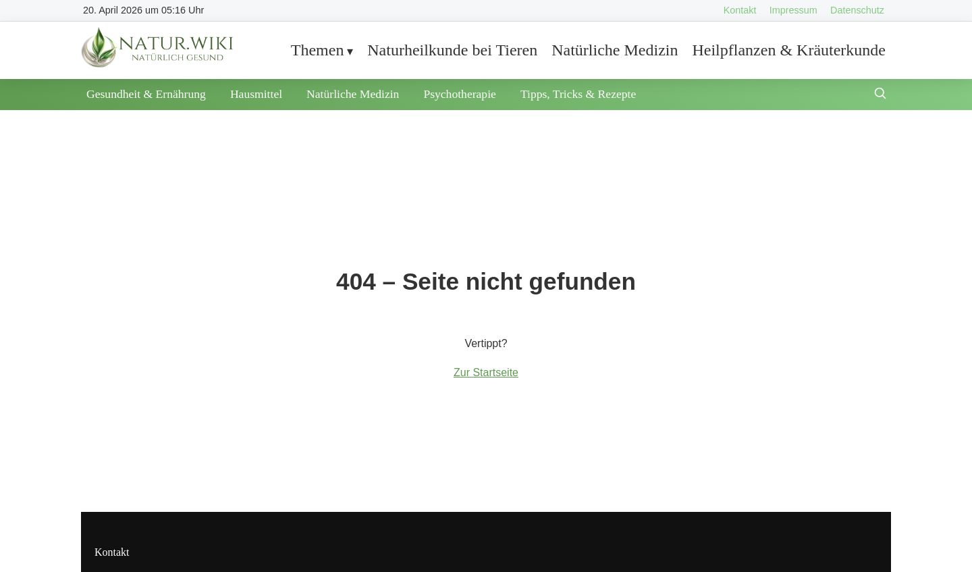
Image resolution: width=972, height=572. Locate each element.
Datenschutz (857, 10)
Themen (317, 50)
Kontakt (740, 10)
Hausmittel (256, 94)
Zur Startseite (486, 372)
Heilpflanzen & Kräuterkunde (789, 50)
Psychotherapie (459, 94)
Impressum (793, 10)
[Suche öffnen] (880, 95)
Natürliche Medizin (614, 50)
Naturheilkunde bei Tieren (452, 50)
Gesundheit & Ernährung (146, 94)
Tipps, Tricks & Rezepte (578, 94)
